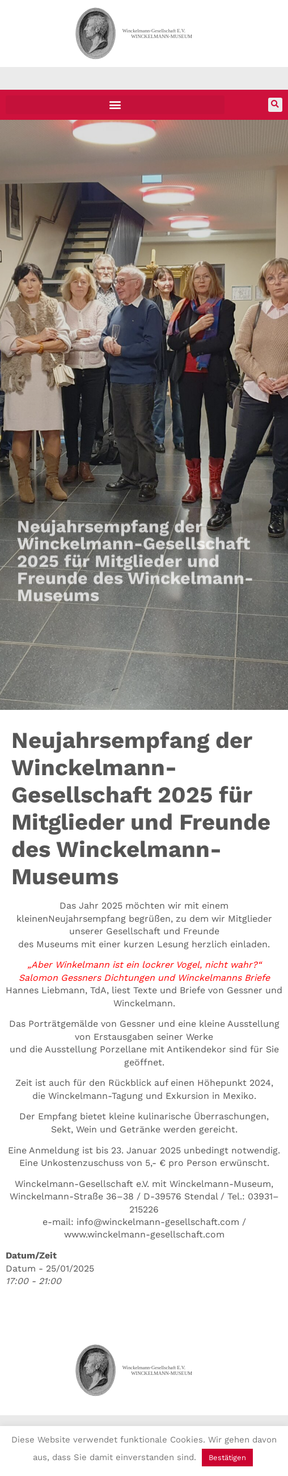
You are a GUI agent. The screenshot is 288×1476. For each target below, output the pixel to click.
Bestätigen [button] (227, 1457)
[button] (115, 104)
